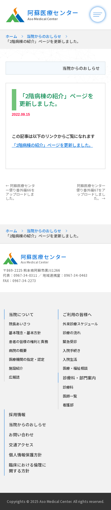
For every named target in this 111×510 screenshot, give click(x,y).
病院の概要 (18, 350)
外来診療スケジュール (80, 323)
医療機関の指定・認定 (26, 359)
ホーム (11, 36)
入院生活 (70, 359)
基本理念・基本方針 (25, 332)
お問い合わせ (21, 434)
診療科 (68, 387)
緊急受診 (70, 341)
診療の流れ (72, 332)
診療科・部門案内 (79, 378)
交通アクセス (21, 445)
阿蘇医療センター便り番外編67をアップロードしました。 (90, 192)
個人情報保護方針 (25, 455)
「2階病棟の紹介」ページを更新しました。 (52, 145)
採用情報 (17, 414)
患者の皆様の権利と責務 (28, 341)
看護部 (68, 405)
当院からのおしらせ (44, 36)
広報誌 (14, 377)
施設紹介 (16, 368)
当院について (21, 314)
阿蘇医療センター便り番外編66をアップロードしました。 (20, 192)
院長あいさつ (19, 323)
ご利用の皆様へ (77, 314)
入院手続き (72, 350)
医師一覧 (70, 396)
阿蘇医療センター (61, 15)
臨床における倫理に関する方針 (27, 468)
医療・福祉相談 (75, 368)
